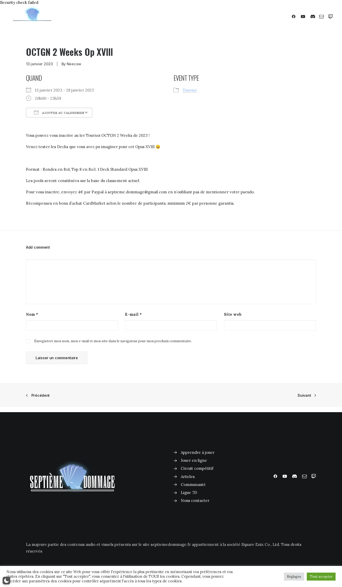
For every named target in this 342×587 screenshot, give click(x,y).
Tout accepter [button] (321, 576)
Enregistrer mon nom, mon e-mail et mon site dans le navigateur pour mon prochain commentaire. (113, 341)
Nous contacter (195, 500)
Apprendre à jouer (197, 452)
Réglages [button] (294, 576)
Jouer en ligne (194, 460)
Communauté (193, 484)
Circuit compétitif (197, 468)
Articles (188, 476)
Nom (32, 314)
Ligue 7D (189, 492)
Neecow (74, 64)
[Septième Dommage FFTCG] (32, 16)
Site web (232, 314)
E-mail (133, 314)
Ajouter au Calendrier (59, 112)
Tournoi (190, 90)
